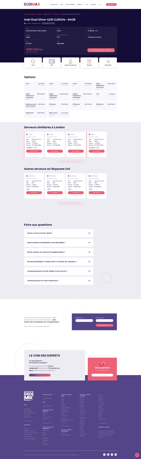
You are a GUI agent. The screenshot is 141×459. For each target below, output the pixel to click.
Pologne (100, 399)
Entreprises (27, 408)
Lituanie (82, 431)
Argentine (45, 430)
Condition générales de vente (106, 433)
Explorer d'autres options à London (70, 161)
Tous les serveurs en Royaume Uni (69, 203)
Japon (63, 403)
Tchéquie (82, 409)
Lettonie (82, 429)
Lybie (44, 415)
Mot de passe (100, 317)
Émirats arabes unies (67, 419)
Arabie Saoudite (65, 407)
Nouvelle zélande (66, 435)
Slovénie (100, 411)
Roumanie (101, 403)
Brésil (44, 432)
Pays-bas (100, 395)
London (56, 14)
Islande (82, 423)
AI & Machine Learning (30, 432)
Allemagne (83, 417)
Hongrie (82, 421)
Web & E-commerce (29, 430)
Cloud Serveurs (48, 394)
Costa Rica (45, 440)
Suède (100, 415)
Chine (63, 397)
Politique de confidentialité (106, 431)
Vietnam (63, 421)
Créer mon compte (104, 325)
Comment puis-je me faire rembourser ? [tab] (43, 280)
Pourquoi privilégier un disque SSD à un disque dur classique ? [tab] (52, 261)
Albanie (82, 397)
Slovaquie (101, 409)
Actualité (93, 4)
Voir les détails (34, 154)
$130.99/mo (75, 192)
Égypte (45, 413)
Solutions (81, 4)
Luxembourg (83, 433)
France (82, 415)
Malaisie (63, 405)
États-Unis (46, 444)
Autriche (82, 399)
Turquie (63, 417)
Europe (38, 14)
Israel (62, 401)
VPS (62, 4)
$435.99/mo (34, 151)
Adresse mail (79, 317)
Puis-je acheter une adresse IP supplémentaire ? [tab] (46, 252)
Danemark (83, 411)
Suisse (100, 417)
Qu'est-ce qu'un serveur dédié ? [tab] (39, 233)
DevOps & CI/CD (28, 436)
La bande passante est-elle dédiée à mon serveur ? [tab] (47, 271)
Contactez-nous (101, 375)
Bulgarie (82, 405)
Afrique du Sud (47, 417)
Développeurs (28, 410)
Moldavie (82, 435)
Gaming (26, 428)
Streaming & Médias (29, 438)
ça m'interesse (39, 375)
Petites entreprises (29, 412)
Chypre (82, 407)
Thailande (64, 415)
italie (81, 427)
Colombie (45, 438)
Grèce (81, 419)
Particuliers (27, 414)
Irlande (82, 425)
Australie (63, 433)
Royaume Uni (47, 14)
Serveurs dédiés (70, 4)
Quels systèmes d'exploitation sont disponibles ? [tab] (46, 242)
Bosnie (82, 403)
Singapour (64, 409)
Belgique (82, 401)
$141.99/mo (96, 192)
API (87, 4)
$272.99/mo (75, 151)
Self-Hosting (27, 434)
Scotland (100, 405)
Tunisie (45, 419)
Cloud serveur (55, 4)
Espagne (100, 413)
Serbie (100, 407)
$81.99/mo (34, 192)
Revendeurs (27, 416)
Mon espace (111, 4)
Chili (44, 436)
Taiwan (63, 413)
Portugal (100, 401)
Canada (45, 434)
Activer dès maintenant (100, 50)
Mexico (45, 442)
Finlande (82, 413)
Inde (62, 399)
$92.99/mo (55, 192)
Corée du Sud (65, 411)
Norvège (100, 397)
